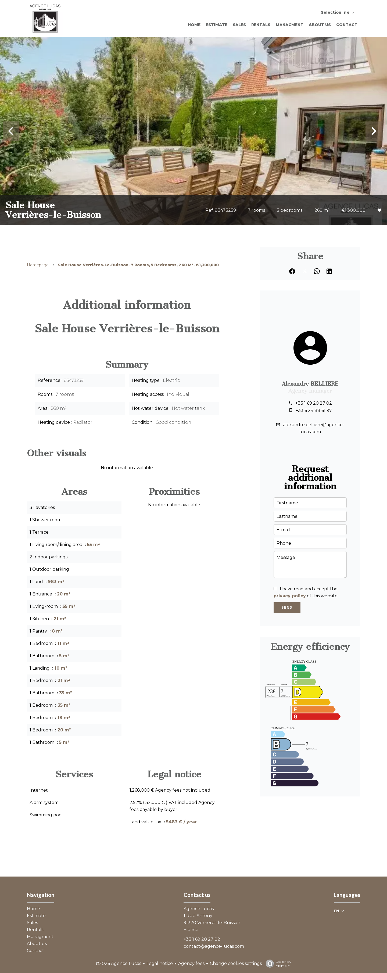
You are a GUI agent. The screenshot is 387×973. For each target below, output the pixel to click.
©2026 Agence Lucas (118, 963)
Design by (277, 964)
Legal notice (159, 963)
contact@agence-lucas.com (214, 946)
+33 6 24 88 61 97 (314, 410)
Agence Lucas (199, 908)
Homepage (38, 265)
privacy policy (290, 595)
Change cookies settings (236, 963)
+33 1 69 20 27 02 (313, 403)
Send (286, 607)
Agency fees (191, 963)
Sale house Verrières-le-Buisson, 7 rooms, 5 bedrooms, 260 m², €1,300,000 (138, 265)
